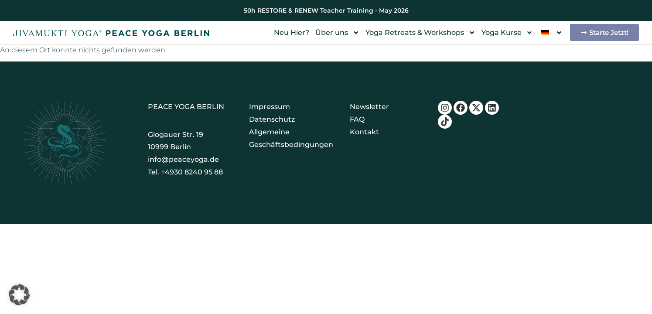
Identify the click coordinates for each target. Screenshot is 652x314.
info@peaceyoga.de (183, 159)
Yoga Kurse (507, 33)
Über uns (337, 33)
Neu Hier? (291, 32)
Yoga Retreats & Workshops (420, 33)
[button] (19, 295)
